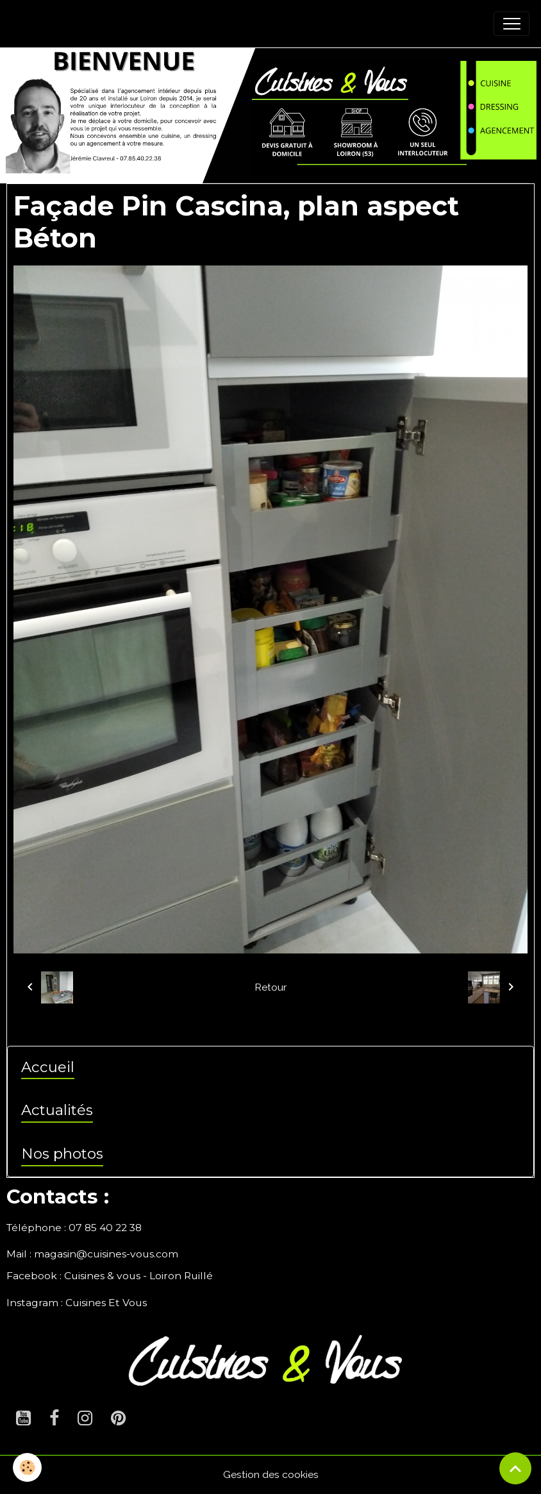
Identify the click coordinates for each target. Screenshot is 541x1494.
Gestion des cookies (271, 1474)
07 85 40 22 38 (105, 1227)
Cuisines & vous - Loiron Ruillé (138, 1276)
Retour (270, 987)
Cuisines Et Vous (106, 1303)
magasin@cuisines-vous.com (106, 1254)
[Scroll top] (515, 1468)
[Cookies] (27, 1467)
